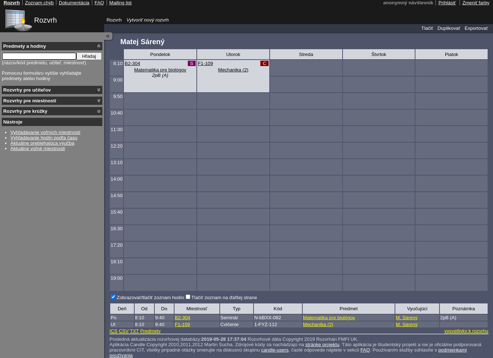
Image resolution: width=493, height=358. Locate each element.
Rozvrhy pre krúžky (25, 111)
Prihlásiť (447, 2)
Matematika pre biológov (160, 70)
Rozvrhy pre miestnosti (29, 100)
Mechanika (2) (233, 70)
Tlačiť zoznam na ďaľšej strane (224, 297)
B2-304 (132, 63)
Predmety (150, 331)
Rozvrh (45, 20)
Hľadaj (89, 56)
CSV (124, 331)
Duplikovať (448, 28)
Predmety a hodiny (24, 46)
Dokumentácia (74, 2)
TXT (134, 331)
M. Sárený (407, 317)
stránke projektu (322, 344)
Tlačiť (427, 28)
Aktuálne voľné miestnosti (37, 148)
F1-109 (205, 63)
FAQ (365, 350)
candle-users (274, 350)
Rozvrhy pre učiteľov (27, 90)
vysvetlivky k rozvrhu (466, 331)
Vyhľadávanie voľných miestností (45, 132)
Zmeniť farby (475, 2)
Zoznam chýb (39, 2)
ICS (113, 331)
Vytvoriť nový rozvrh (147, 20)
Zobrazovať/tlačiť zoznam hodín (150, 297)
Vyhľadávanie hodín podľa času (44, 137)
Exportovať (476, 28)
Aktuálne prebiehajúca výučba (42, 143)
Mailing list (120, 2)
